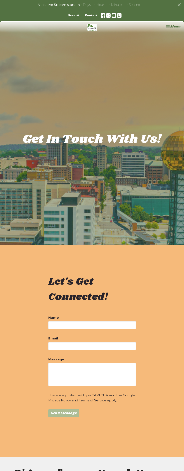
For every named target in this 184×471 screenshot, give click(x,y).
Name (53, 317)
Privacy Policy (59, 400)
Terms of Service (92, 400)
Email (53, 338)
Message (56, 359)
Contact (91, 15)
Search (73, 15)
